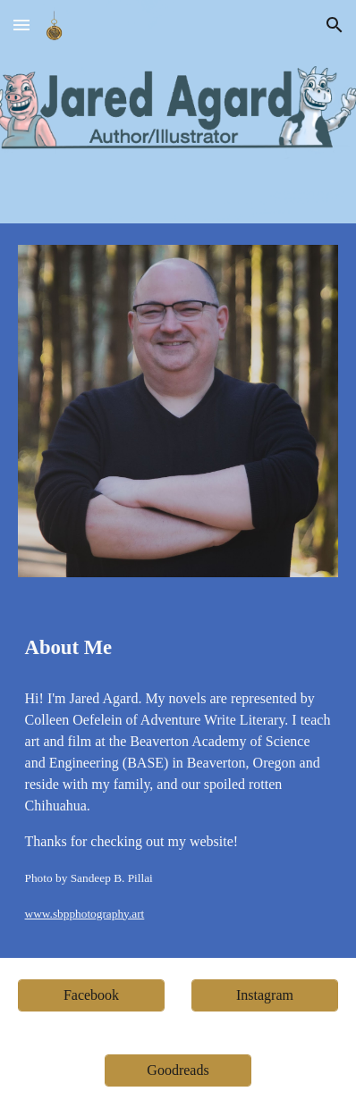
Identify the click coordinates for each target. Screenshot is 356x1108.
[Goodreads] (178, 1070)
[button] (21, 24)
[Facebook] (92, 995)
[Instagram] (265, 995)
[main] (178, 648)
